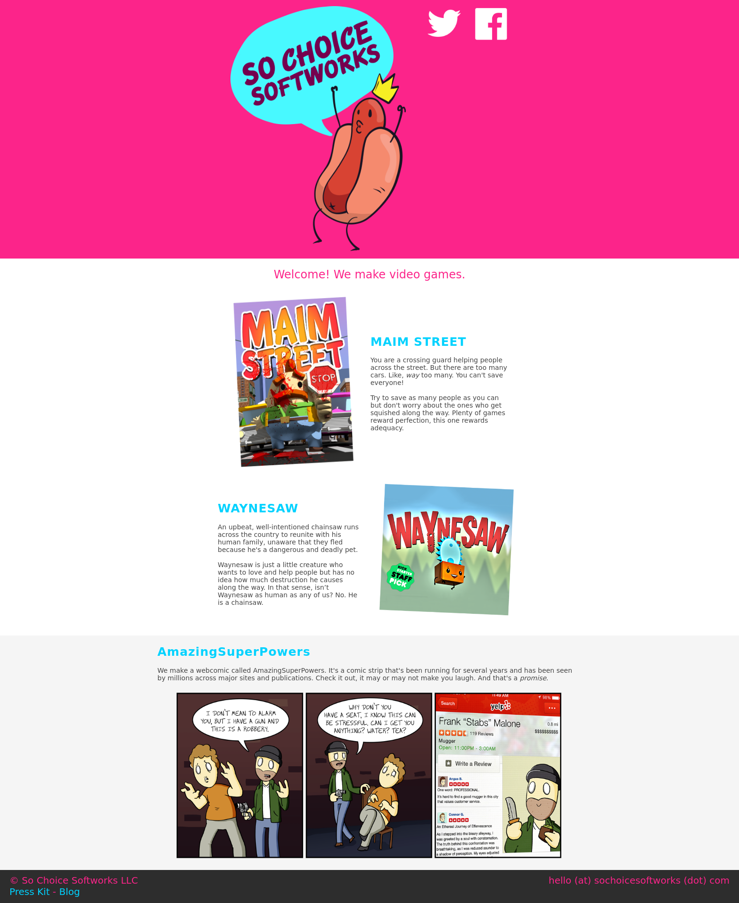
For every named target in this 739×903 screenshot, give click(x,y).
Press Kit (29, 891)
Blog (69, 891)
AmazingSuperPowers (234, 652)
